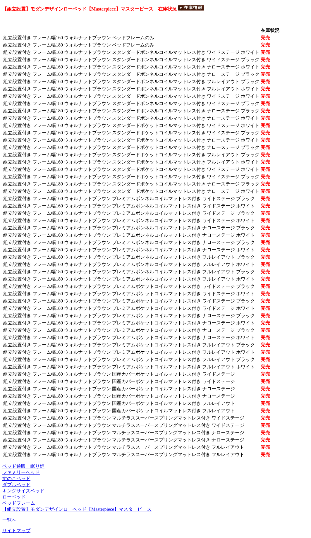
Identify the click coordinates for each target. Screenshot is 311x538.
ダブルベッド (16, 484)
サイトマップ (16, 530)
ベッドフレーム (18, 503)
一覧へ (9, 520)
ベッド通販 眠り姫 (23, 466)
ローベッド (14, 496)
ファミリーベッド (21, 472)
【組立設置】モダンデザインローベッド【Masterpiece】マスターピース (77, 509)
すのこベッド (16, 478)
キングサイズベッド (23, 490)
